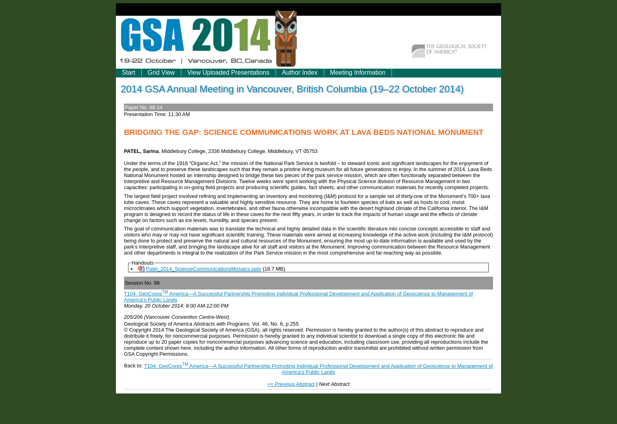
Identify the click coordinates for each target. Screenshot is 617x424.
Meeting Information (358, 72)
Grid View (161, 72)
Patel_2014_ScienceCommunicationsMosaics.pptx (203, 269)
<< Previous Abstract (291, 384)
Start (128, 72)
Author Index (300, 72)
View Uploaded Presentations (228, 72)
